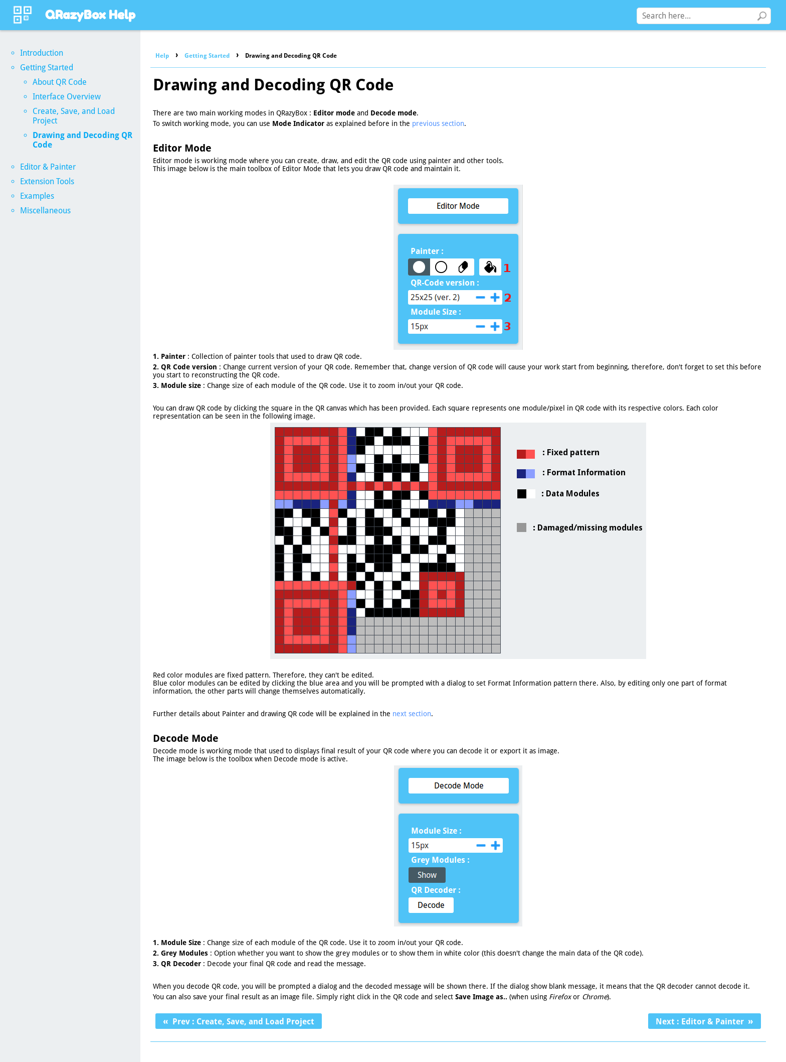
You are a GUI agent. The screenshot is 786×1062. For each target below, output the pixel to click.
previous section (438, 123)
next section (411, 714)
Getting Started (207, 55)
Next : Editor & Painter (700, 1021)
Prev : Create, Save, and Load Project (243, 1021)
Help (162, 55)
